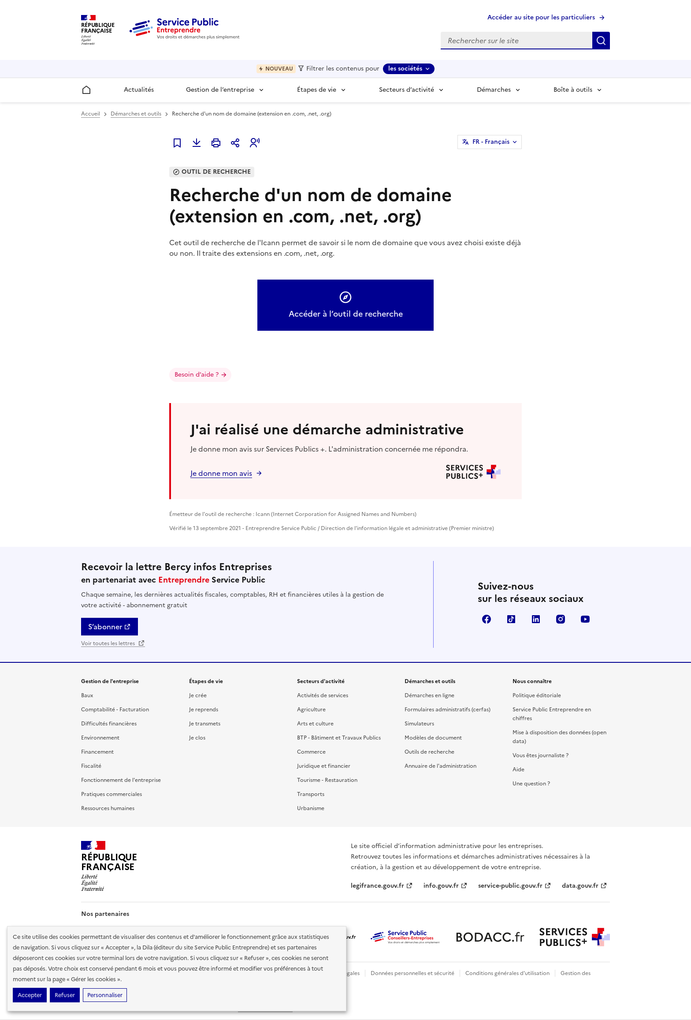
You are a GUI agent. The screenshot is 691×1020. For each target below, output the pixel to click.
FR (490, 142)
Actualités (139, 89)
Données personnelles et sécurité (412, 973)
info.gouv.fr (446, 885)
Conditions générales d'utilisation (507, 973)
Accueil (90, 114)
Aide (518, 769)
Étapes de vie (316, 89)
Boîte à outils (573, 89)
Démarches (494, 89)
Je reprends (203, 710)
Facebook (486, 619)
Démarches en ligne (429, 695)
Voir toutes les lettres (113, 643)
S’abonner (109, 626)
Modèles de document (433, 738)
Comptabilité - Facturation (115, 710)
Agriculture (311, 710)
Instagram (560, 619)
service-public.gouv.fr (514, 885)
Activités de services (322, 695)
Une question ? (531, 784)
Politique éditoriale (537, 695)
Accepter (30, 995)
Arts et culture (315, 724)
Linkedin (536, 619)
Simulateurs (419, 724)
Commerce (311, 752)
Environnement (100, 738)
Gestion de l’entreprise (220, 89)
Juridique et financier (323, 766)
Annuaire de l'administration (440, 766)
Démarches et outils (136, 114)
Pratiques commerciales (111, 794)
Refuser (65, 995)
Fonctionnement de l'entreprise (121, 780)
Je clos (197, 738)
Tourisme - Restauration (327, 780)
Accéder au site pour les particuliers (541, 17)
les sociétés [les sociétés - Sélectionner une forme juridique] (405, 68)
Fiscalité (91, 766)
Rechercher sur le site (601, 40)
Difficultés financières (109, 724)
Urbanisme (310, 808)
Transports (310, 794)
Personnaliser (105, 995)
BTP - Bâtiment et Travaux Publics (339, 738)
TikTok (511, 619)
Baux (87, 695)
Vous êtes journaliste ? (540, 755)
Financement (97, 752)
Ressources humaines (107, 808)
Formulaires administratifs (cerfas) (447, 710)
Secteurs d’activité (406, 89)
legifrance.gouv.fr (382, 885)
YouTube (585, 619)
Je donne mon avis (221, 473)
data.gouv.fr (584, 885)
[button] (255, 143)
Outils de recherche (429, 752)
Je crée (198, 695)
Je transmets (204, 724)
